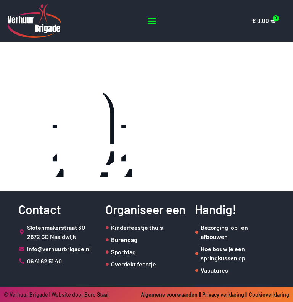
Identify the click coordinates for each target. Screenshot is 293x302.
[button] (152, 21)
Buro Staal (96, 294)
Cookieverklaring (269, 294)
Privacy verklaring (223, 294)
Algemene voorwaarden (169, 294)
